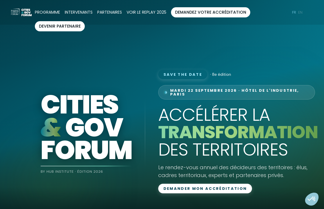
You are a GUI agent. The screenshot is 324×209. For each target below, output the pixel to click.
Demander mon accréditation (205, 188)
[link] (47, 12)
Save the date (182, 74)
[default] (146, 12)
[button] (210, 12)
